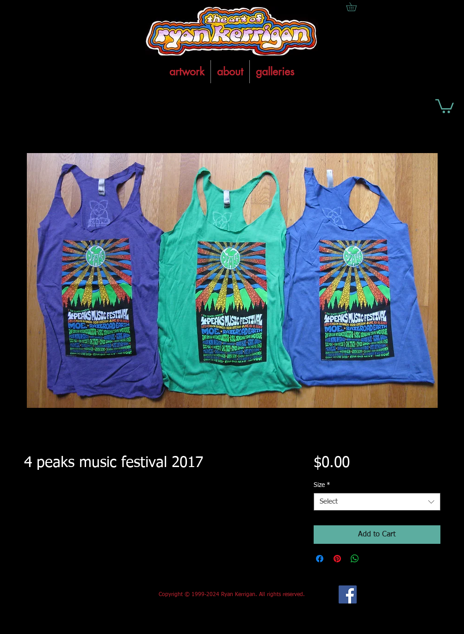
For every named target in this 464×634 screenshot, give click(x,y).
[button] (444, 105)
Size (322, 485)
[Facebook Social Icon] (348, 594)
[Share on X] (372, 558)
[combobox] (377, 502)
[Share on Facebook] (319, 558)
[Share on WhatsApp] (354, 558)
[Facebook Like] (93, 594)
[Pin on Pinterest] (337, 558)
